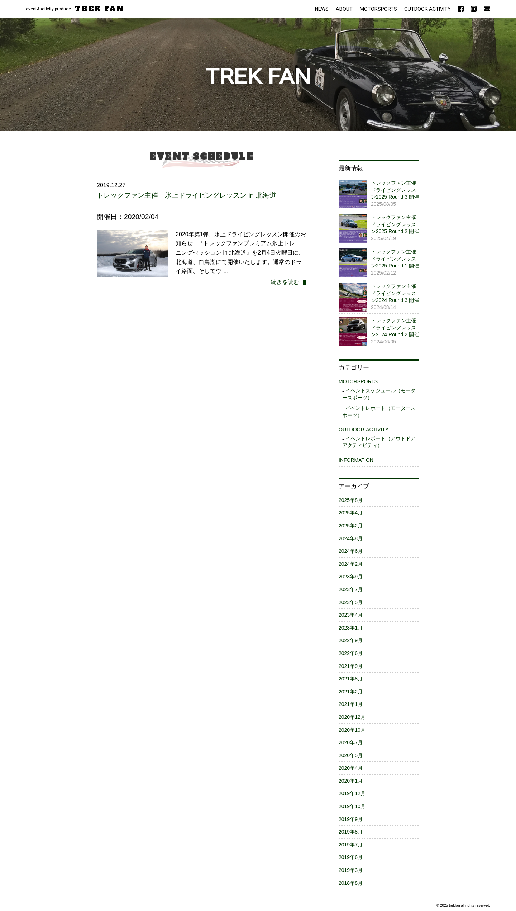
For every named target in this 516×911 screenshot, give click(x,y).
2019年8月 (351, 832)
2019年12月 (352, 793)
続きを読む (285, 282)
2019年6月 (351, 857)
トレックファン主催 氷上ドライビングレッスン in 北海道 (186, 195)
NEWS (322, 9)
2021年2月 (351, 691)
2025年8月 (351, 500)
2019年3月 (351, 870)
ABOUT (344, 9)
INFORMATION (356, 460)
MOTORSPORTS (378, 9)
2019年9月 (351, 819)
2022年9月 (351, 640)
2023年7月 (351, 589)
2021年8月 (351, 679)
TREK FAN (99, 9)
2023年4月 (351, 615)
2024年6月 (351, 551)
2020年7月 (351, 742)
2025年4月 (351, 513)
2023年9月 (351, 576)
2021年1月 (351, 704)
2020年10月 (352, 730)
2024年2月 (351, 564)
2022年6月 (351, 653)
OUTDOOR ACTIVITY (427, 9)
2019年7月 (351, 845)
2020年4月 (351, 768)
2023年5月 (351, 602)
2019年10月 (352, 806)
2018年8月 (351, 883)
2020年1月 (351, 781)
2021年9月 (351, 666)
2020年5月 (351, 755)
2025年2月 (351, 525)
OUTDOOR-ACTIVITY (363, 429)
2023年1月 (351, 628)
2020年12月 (352, 717)
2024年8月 (351, 538)
